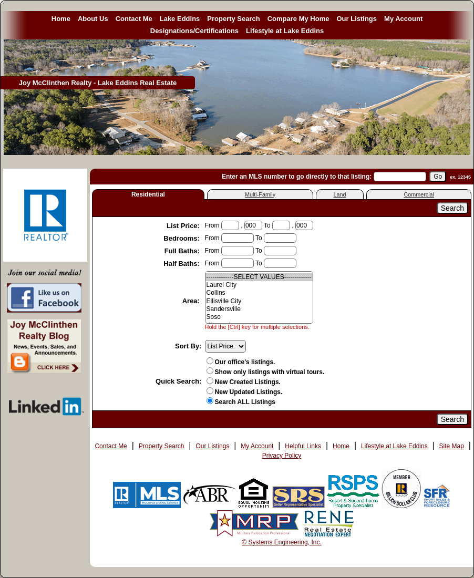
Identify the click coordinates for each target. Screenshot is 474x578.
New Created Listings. (244, 382)
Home (60, 19)
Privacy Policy (282, 455)
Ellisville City (259, 301)
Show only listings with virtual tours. (266, 372)
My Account (403, 19)
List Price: (184, 226)
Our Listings (356, 19)
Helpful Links (303, 446)
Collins (259, 293)
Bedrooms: (182, 238)
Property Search (233, 19)
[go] (437, 176)
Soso (259, 317)
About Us (93, 19)
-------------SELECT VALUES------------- (259, 277)
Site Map (451, 446)
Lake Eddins (180, 19)
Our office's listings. (241, 362)
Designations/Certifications (194, 31)
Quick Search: (178, 381)
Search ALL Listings (241, 402)
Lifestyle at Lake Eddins (285, 31)
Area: (192, 301)
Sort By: (188, 346)
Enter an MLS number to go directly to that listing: (297, 176)
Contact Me (134, 19)
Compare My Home (298, 19)
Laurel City (259, 285)
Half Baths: (182, 263)
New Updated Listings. (245, 392)
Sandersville (259, 309)
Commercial (419, 194)
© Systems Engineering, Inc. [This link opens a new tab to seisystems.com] (282, 542)
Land (340, 194)
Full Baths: (183, 251)
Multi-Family (260, 194)
